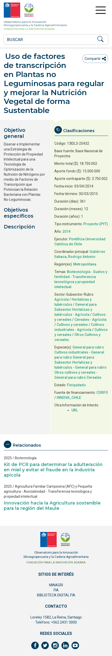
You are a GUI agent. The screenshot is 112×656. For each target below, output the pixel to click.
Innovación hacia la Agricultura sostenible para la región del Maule (52, 505)
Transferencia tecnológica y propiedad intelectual (75, 282)
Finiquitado (76, 385)
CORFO (102, 393)
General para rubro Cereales (77, 377)
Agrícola (61, 299)
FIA (56, 590)
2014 (66, 231)
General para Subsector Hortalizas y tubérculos (75, 309)
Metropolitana (84, 264)
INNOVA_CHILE (69, 398)
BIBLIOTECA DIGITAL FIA (56, 595)
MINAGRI (56, 585)
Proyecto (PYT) (95, 224)
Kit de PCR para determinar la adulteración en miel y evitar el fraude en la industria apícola (53, 470)
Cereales (81, 320)
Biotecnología (78, 272)
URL (74, 410)
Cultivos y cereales (72, 325)
